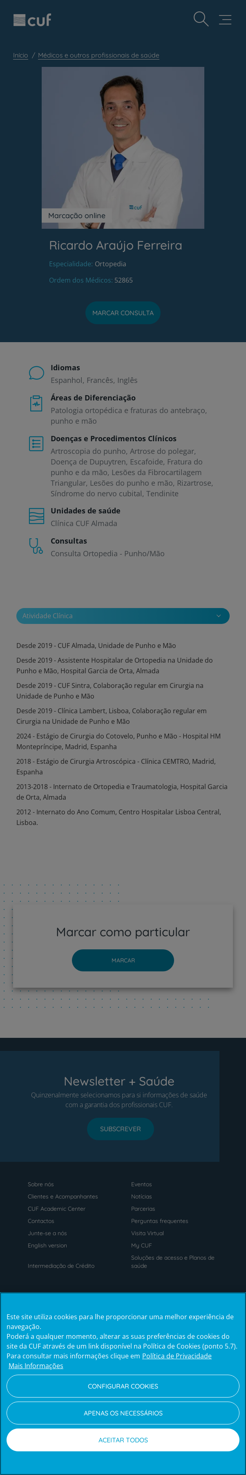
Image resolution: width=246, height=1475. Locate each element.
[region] (123, 1383)
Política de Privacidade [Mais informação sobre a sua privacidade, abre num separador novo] (177, 1355)
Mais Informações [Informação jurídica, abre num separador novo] (36, 1365)
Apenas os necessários (123, 1413)
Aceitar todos (123, 1440)
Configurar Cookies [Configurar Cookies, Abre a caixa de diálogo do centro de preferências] (123, 1386)
